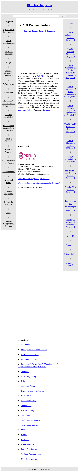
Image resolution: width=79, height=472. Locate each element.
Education (8, 92)
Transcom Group (28, 386)
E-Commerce (8, 84)
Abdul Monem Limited (30, 420)
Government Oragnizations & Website (8, 127)
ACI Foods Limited (29, 359)
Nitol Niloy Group (28, 376)
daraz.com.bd (24, 110)
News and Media (8, 181)
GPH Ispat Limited (29, 459)
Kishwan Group (27, 410)
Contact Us (70, 245)
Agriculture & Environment (8, 30)
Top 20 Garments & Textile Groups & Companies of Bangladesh (70, 71)
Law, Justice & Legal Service (8, 161)
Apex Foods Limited (29, 425)
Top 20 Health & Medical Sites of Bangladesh (70, 128)
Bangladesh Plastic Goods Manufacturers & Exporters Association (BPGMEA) (38, 365)
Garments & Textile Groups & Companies (8, 103)
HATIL (24, 434)
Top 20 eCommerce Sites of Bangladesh (70, 36)
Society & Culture (8, 203)
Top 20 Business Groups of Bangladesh (70, 52)
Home (70, 23)
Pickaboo (25, 439)
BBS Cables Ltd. (28, 444)
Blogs (8, 62)
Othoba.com (26, 405)
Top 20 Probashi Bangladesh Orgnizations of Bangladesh (70, 110)
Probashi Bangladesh (8, 192)
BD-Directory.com (39, 5)
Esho (23, 381)
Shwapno (46, 110)
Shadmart (25, 371)
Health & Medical (8, 140)
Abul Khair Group (28, 400)
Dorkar (24, 430)
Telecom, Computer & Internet (8, 223)
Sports (8, 213)
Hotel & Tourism (8, 150)
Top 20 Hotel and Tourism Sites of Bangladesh (70, 174)
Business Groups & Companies (8, 73)
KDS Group (26, 396)
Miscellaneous (9, 171)
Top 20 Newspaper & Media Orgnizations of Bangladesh (70, 91)
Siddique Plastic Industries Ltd (34, 349)
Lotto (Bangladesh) (29, 449)
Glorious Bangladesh (8, 115)
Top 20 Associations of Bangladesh (70, 159)
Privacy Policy (70, 254)
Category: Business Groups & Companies (39, 31)
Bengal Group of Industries (32, 391)
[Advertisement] (39, 52)
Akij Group (25, 415)
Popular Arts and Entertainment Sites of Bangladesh (70, 206)
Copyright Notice (70, 264)
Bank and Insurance (8, 52)
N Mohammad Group (30, 354)
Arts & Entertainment (9, 41)
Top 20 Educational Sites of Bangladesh (70, 144)
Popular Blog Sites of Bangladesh (70, 189)
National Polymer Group (31, 454)
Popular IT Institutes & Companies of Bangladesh (70, 223)
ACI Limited (42, 76)
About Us (70, 236)
